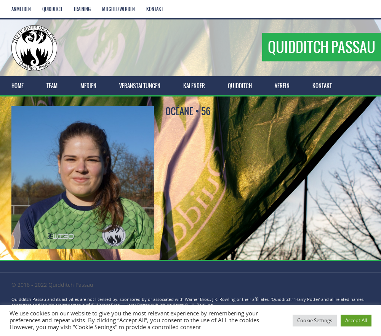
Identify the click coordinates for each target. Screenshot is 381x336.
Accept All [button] (356, 320)
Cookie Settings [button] (314, 320)
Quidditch (52, 9)
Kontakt (154, 9)
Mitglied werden (118, 9)
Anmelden (21, 9)
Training (82, 9)
